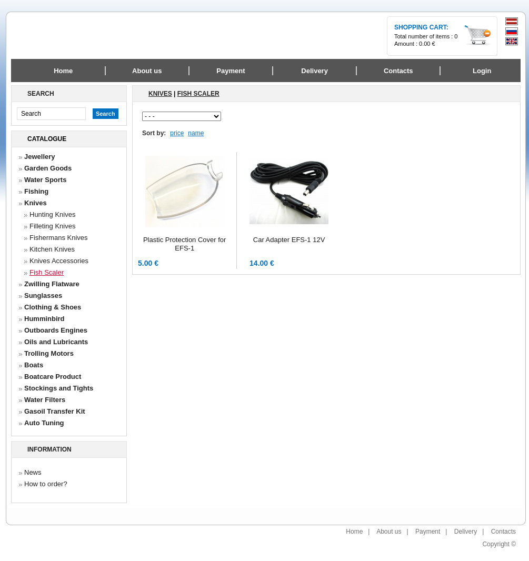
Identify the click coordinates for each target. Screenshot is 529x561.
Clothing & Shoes (52, 307)
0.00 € (427, 44)
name (196, 133)
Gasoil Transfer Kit (54, 411)
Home (63, 70)
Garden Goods (48, 168)
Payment (427, 531)
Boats (33, 365)
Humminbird (44, 319)
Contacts (503, 531)
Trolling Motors (49, 353)
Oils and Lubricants (56, 342)
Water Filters (44, 400)
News (33, 472)
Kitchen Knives (52, 249)
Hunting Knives (52, 214)
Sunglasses (43, 295)
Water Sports (45, 180)
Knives (35, 203)
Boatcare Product (52, 376)
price (177, 133)
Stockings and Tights (58, 388)
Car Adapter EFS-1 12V (289, 240)
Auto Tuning (44, 423)
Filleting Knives (52, 226)
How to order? (45, 484)
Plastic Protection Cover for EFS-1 (184, 244)
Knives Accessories (58, 261)
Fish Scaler (46, 272)
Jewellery (39, 157)
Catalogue (46, 139)
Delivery (465, 531)
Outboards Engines (55, 330)
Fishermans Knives (58, 238)
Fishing (36, 191)
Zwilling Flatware (51, 284)
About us (388, 531)
